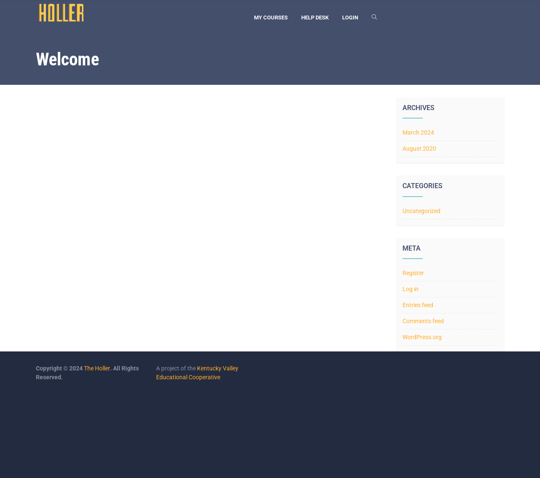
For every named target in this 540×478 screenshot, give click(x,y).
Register (413, 273)
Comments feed (423, 321)
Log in (410, 289)
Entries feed (417, 305)
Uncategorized (421, 211)
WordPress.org (422, 337)
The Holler (97, 368)
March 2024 (418, 132)
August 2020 (419, 148)
